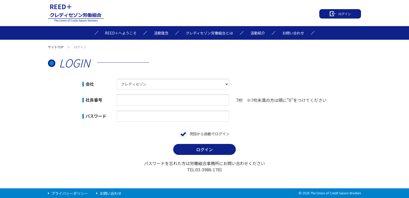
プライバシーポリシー (69, 193)
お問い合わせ (111, 193)
